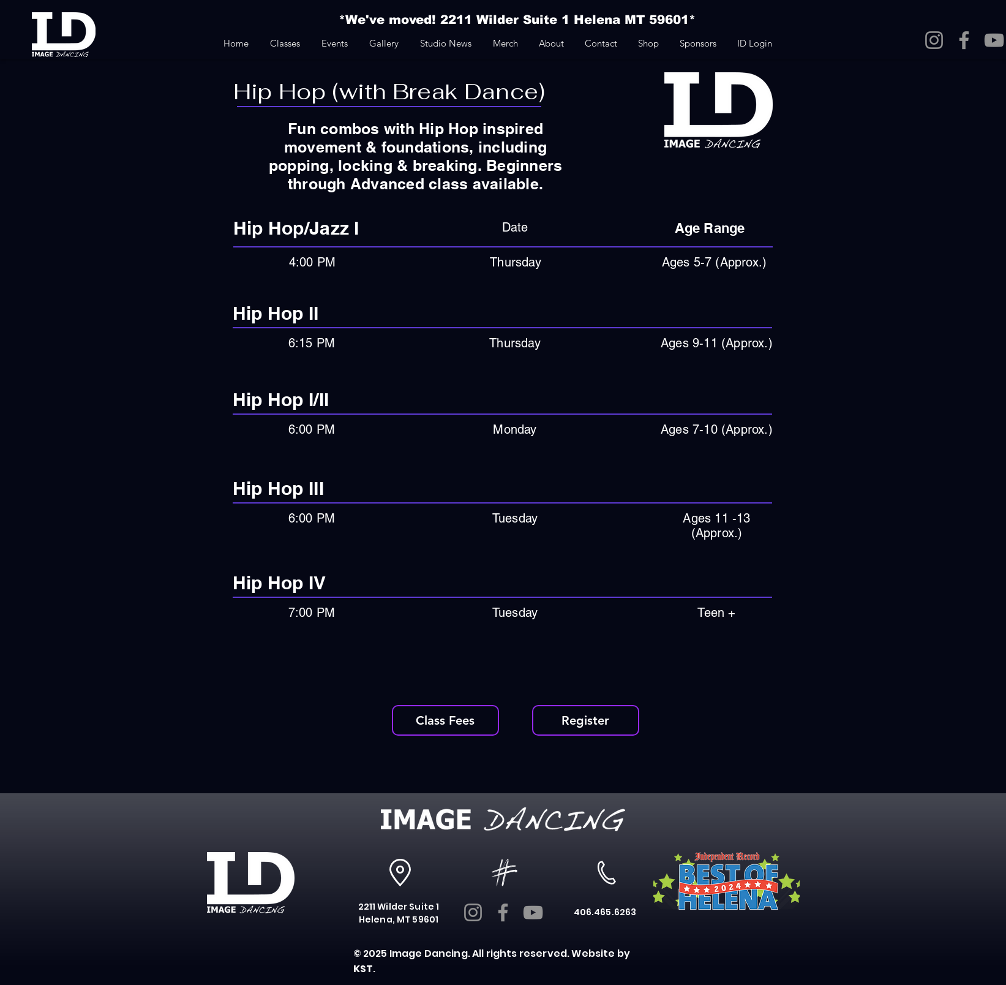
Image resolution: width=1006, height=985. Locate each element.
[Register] (585, 720)
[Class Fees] (445, 720)
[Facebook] (964, 40)
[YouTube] (994, 40)
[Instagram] (934, 40)
